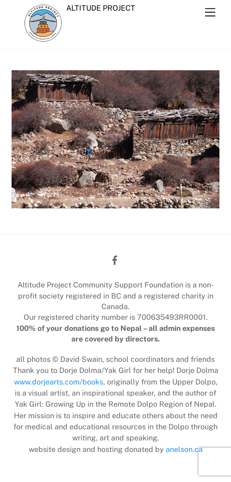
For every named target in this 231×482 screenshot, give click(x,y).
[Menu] (210, 13)
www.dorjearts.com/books (58, 382)
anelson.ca (184, 449)
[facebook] (115, 259)
